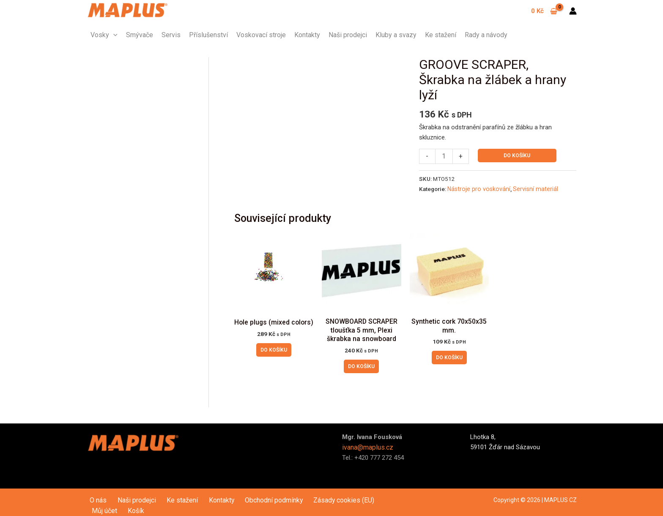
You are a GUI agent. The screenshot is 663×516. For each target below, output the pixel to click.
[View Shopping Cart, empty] (544, 11)
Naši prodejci (348, 35)
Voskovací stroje (261, 35)
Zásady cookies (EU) (306, 496)
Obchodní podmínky (244, 496)
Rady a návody (486, 35)
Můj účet (353, 496)
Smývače (139, 35)
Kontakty (307, 35)
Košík (379, 496)
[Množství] (443, 156)
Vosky (104, 35)
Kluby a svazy (395, 35)
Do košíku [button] (273, 348)
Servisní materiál (528, 188)
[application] (113, 35)
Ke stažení (440, 35)
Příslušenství (208, 35)
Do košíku (516, 155)
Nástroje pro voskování (476, 188)
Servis (171, 35)
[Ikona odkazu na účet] (573, 11)
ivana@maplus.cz (366, 444)
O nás (94, 496)
